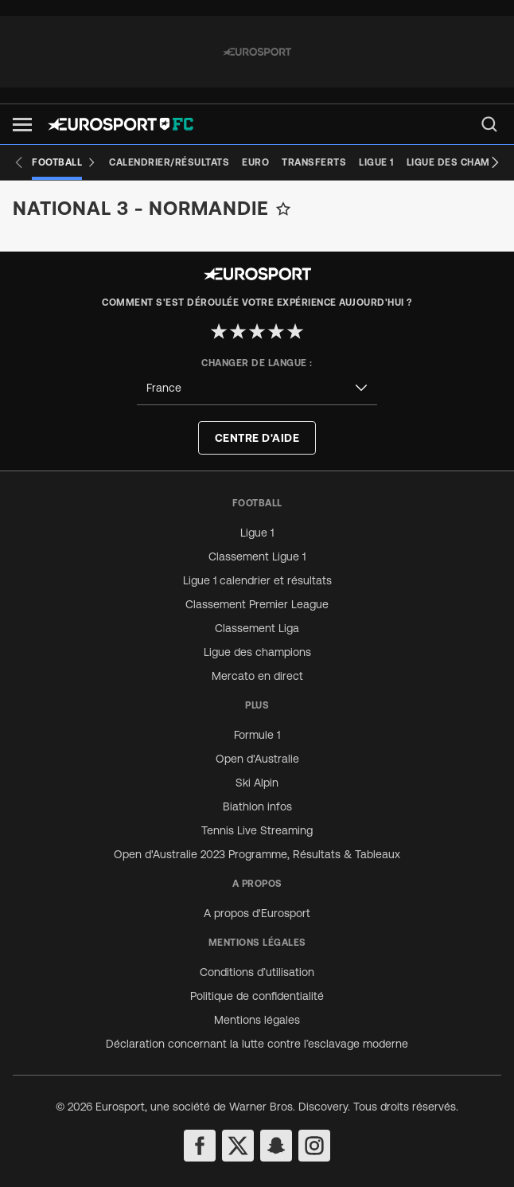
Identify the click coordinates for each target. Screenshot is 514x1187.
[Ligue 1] (376, 162)
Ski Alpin (257, 782)
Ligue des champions (257, 652)
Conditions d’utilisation (257, 972)
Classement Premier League (257, 604)
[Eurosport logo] (120, 124)
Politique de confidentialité (257, 996)
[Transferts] (313, 162)
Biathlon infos (257, 806)
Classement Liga (257, 628)
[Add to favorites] (283, 209)
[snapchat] (276, 1146)
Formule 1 (257, 734)
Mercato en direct (257, 676)
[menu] (489, 124)
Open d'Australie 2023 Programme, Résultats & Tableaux (257, 854)
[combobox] (257, 388)
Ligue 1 (257, 532)
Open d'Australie (257, 758)
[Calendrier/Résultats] (169, 162)
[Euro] (255, 162)
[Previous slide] (19, 162)
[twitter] (238, 1146)
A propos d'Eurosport (257, 913)
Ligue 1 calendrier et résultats (257, 580)
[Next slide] (495, 162)
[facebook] (200, 1146)
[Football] (64, 162)
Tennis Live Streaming (257, 830)
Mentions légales (257, 1019)
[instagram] (314, 1146)
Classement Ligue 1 (257, 556)
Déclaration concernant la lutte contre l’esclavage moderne (257, 1043)
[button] (22, 124)
